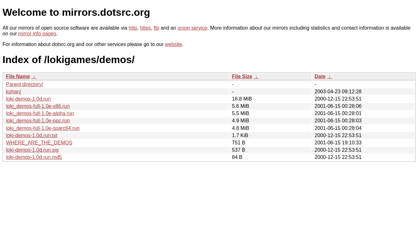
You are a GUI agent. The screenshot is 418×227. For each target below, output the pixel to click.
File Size (242, 76)
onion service (192, 28)
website (173, 44)
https (145, 28)
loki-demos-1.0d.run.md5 (34, 157)
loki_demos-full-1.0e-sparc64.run (43, 128)
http (133, 28)
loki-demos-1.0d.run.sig (32, 150)
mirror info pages (37, 33)
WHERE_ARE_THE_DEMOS (39, 142)
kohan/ (13, 91)
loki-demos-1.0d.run (28, 99)
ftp (156, 28)
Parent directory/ (24, 84)
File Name (18, 76)
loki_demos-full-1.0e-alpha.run (40, 113)
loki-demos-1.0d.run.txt (32, 135)
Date (320, 76)
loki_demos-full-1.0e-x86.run (38, 106)
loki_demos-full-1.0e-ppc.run (38, 120)
